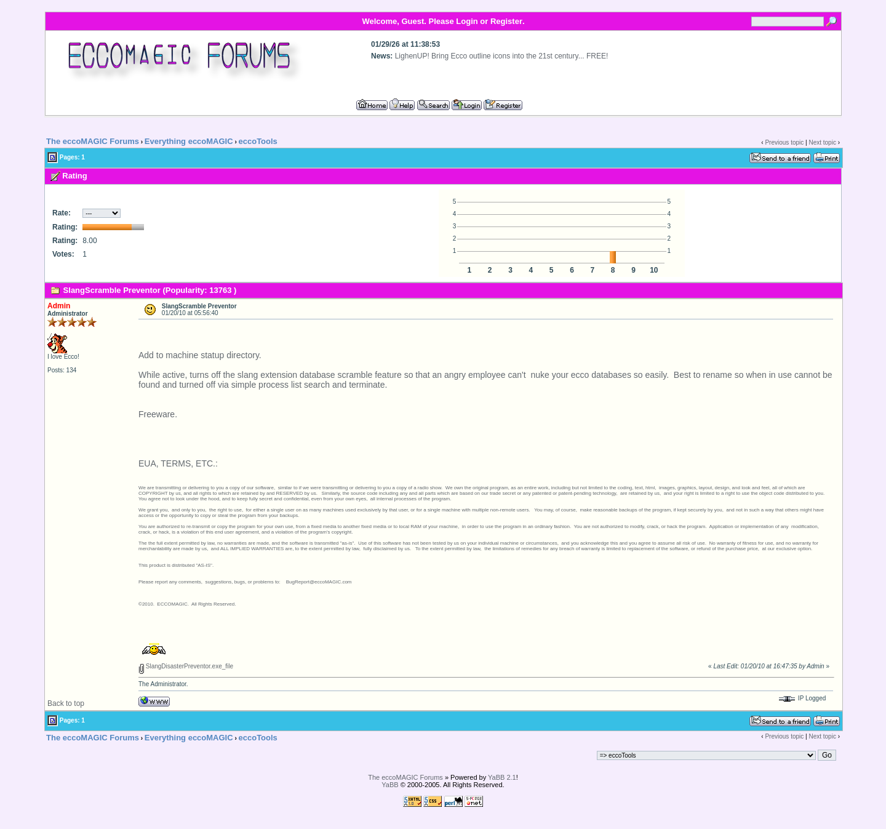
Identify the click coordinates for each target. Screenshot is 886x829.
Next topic (822, 142)
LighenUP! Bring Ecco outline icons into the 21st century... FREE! (502, 56)
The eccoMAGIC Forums (92, 141)
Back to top (65, 703)
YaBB (389, 784)
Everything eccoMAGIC (189, 141)
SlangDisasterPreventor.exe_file (185, 666)
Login (466, 21)
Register (506, 21)
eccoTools (258, 141)
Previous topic (784, 142)
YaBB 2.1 (502, 777)
